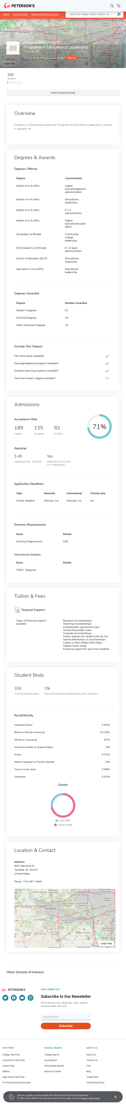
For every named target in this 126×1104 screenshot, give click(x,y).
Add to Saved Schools (63, 92)
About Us (91, 1054)
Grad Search (50, 1060)
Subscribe (66, 1026)
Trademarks (92, 1077)
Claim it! (71, 57)
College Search (51, 1054)
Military (6, 1071)
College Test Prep (11, 1054)
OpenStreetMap (104, 20)
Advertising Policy (95, 1082)
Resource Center (52, 1071)
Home (6, 14)
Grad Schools (20, 14)
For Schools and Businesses (16, 1082)
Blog (88, 1071)
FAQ (88, 1066)
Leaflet (86, 20)
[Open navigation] (118, 6)
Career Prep (8, 1066)
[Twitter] (5, 998)
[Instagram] (30, 998)
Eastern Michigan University (47, 14)
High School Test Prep (13, 1077)
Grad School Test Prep (13, 1060)
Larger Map (9, 63)
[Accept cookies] (113, 1096)
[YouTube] (22, 998)
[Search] (112, 6)
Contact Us (92, 1060)
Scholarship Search (54, 1066)
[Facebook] (14, 998)
